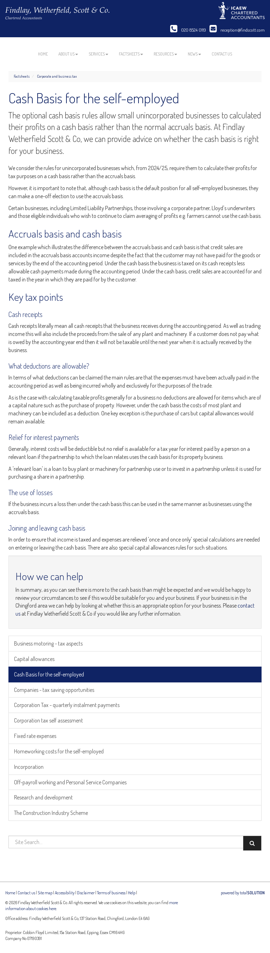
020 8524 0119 (188, 30)
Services (98, 54)
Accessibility (65, 892)
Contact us (222, 54)
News (194, 54)
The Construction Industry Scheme (51, 812)
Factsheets (131, 54)
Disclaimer (86, 892)
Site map (45, 892)
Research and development (43, 797)
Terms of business (111, 892)
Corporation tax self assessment (48, 720)
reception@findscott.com (237, 30)
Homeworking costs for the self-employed (59, 751)
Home (43, 54)
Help (131, 892)
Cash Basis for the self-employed (49, 674)
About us (68, 54)
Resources (165, 54)
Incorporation (29, 766)
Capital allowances (34, 658)
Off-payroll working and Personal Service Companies (70, 782)
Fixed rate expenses (35, 735)
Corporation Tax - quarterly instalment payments (67, 704)
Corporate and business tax (57, 76)
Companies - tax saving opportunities (54, 689)
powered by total (243, 892)
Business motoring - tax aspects (48, 643)
